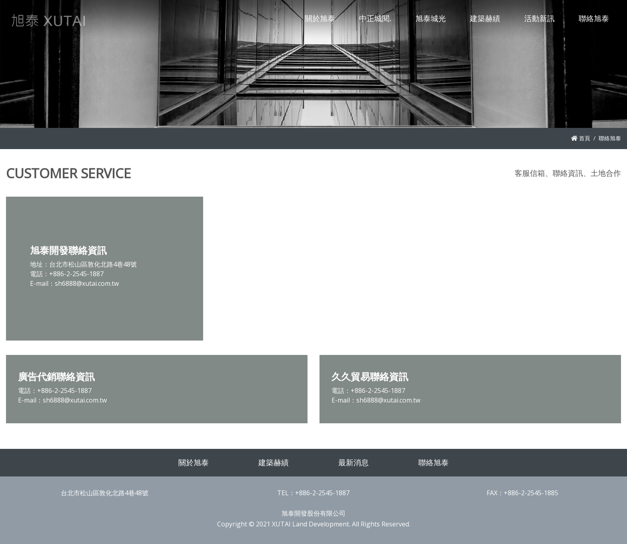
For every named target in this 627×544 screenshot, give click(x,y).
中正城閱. (375, 18)
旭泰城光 (430, 18)
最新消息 (353, 462)
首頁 (580, 138)
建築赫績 (485, 18)
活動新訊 (539, 18)
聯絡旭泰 (594, 18)
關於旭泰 (320, 18)
